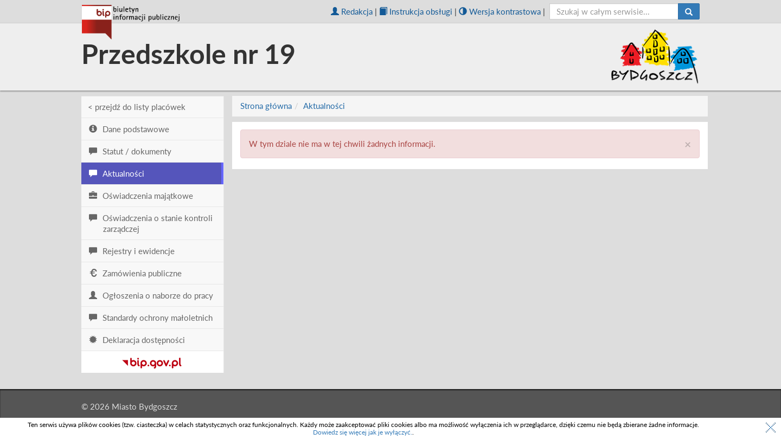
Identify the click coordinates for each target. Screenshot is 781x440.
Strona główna (266, 106)
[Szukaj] (689, 11)
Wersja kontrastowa (500, 11)
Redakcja (352, 11)
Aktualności (324, 106)
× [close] (687, 144)
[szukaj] (614, 11)
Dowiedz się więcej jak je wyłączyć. (362, 432)
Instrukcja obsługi (415, 11)
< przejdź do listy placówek (136, 107)
